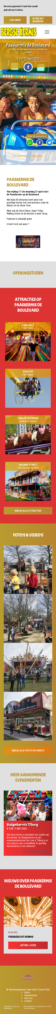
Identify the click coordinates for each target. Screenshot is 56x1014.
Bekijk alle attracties (28, 510)
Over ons (28, 998)
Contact (28, 1001)
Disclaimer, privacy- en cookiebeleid (12, 1007)
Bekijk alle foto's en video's (28, 750)
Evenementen (30, 995)
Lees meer (15, 20)
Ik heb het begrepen (38, 20)
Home (27, 992)
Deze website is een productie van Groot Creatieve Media (37, 1007)
